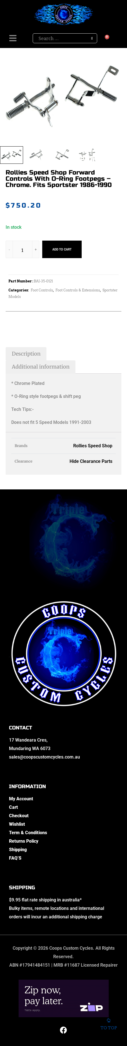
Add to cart (62, 249)
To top (109, 1025)
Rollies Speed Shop (92, 445)
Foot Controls (42, 290)
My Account (21, 798)
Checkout (19, 815)
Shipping (18, 849)
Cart (13, 807)
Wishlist (17, 824)
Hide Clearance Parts (91, 461)
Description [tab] (26, 353)
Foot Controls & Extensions (77, 290)
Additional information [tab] (41, 366)
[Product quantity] (22, 250)
